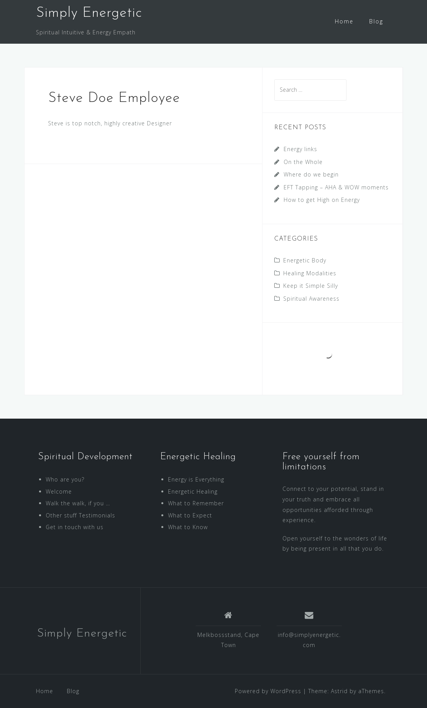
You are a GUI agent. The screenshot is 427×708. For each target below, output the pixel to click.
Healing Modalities (309, 273)
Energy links (300, 149)
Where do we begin (311, 174)
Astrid (339, 691)
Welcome (59, 491)
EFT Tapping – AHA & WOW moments (336, 187)
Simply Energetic (89, 13)
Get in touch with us (75, 527)
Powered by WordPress (268, 691)
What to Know (188, 527)
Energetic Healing (193, 491)
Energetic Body (304, 260)
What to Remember (196, 503)
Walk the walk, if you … (78, 503)
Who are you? (65, 479)
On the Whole (303, 162)
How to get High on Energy (322, 199)
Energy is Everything (196, 479)
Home (344, 21)
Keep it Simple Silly (310, 285)
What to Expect (190, 515)
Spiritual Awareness (311, 298)
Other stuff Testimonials (80, 515)
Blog (376, 21)
